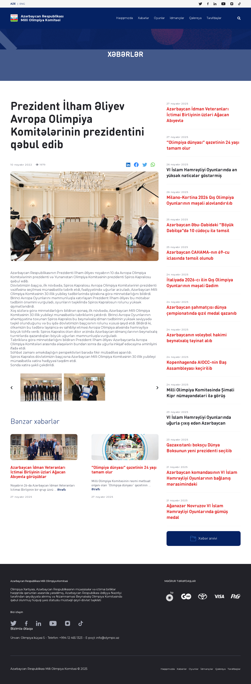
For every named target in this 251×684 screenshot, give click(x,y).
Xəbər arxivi (203, 538)
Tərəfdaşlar (214, 18)
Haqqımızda (124, 18)
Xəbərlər (143, 18)
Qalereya (195, 18)
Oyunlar (159, 18)
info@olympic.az (107, 638)
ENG (22, 4)
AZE (13, 4)
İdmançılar (177, 18)
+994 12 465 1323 (70, 638)
